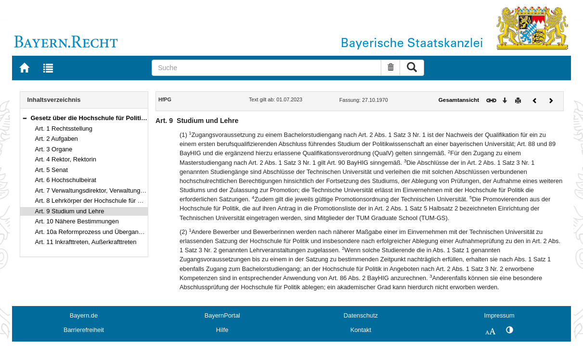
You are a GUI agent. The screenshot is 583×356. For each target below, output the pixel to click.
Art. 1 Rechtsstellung (64, 128)
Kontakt (360, 329)
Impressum (499, 315)
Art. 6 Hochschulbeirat (65, 180)
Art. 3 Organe (54, 149)
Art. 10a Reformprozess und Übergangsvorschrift (103, 231)
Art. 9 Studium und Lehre (69, 211)
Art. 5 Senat (51, 169)
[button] (24, 118)
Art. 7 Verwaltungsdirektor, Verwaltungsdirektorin (102, 190)
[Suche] (266, 68)
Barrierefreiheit (84, 329)
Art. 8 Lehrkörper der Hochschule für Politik (95, 200)
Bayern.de (84, 315)
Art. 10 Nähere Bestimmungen (77, 221)
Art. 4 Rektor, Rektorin (65, 159)
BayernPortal (222, 315)
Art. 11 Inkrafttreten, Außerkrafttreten (86, 242)
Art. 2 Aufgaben (56, 138)
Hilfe (222, 329)
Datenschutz (361, 315)
